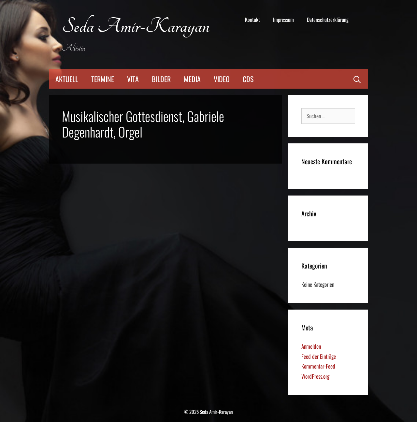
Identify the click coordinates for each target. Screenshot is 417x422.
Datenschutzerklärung (328, 19)
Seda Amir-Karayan (135, 26)
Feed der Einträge (318, 356)
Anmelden (311, 346)
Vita (133, 79)
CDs (248, 79)
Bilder (161, 79)
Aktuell (66, 79)
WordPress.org (315, 376)
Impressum (283, 19)
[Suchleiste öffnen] (357, 79)
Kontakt (252, 19)
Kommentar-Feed (318, 366)
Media (192, 79)
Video (222, 79)
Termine (102, 79)
